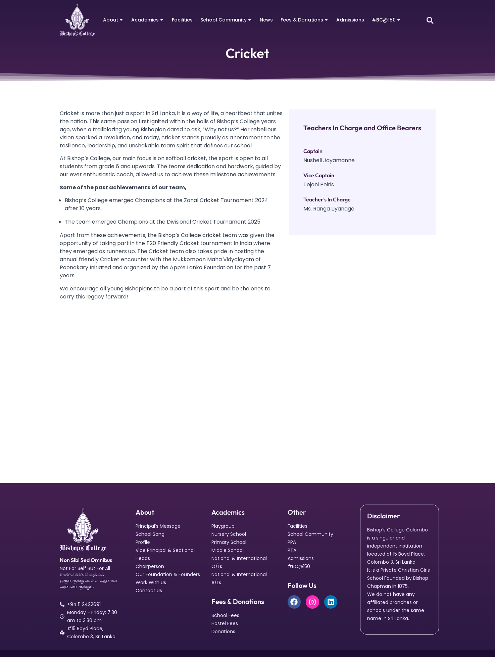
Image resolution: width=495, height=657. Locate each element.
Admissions (350, 19)
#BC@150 (386, 19)
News (266, 19)
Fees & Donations (305, 19)
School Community (226, 19)
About (113, 19)
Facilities (182, 19)
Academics (147, 19)
